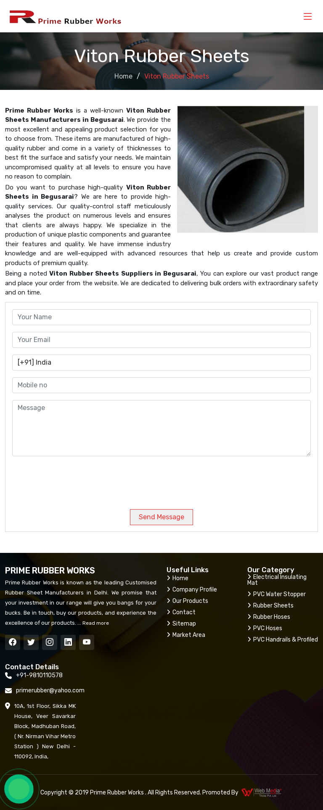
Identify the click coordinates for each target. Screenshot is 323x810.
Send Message (161, 517)
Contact (181, 612)
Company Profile (192, 589)
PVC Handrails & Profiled (282, 639)
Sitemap (181, 624)
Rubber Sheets (270, 605)
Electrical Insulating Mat (277, 580)
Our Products (187, 601)
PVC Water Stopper (276, 594)
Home (123, 76)
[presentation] (69, 479)
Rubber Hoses (268, 617)
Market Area (186, 635)
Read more (95, 623)
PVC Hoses (264, 628)
